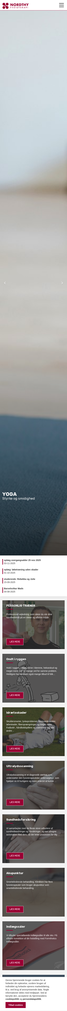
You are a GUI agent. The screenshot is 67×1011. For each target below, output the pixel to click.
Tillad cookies (15, 1005)
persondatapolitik (32, 999)
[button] (5, 282)
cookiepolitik (12, 999)
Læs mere (15, 641)
